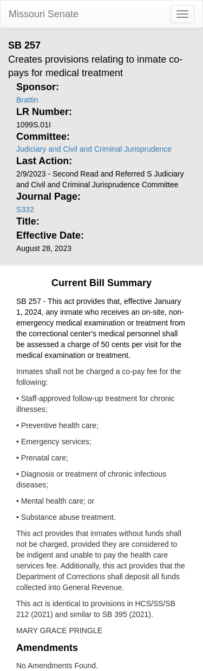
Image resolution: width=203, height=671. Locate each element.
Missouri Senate (43, 14)
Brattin (27, 100)
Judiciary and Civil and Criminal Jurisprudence (94, 149)
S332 (25, 209)
